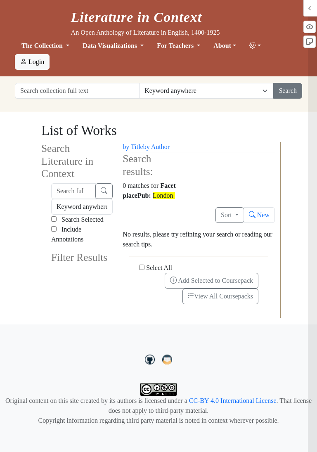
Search (288, 90)
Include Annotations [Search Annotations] (67, 234)
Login (32, 61)
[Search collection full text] (77, 91)
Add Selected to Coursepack (211, 280)
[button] (255, 46)
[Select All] (141, 267)
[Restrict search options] (206, 91)
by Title (133, 146)
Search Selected (77, 219)
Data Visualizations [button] (111, 45)
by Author (156, 146)
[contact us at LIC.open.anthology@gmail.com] (167, 358)
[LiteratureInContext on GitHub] (151, 358)
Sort (227, 214)
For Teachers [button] (176, 45)
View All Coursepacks (220, 296)
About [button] (222, 45)
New (259, 214)
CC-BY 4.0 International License (233, 400)
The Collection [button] (42, 45)
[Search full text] (73, 191)
